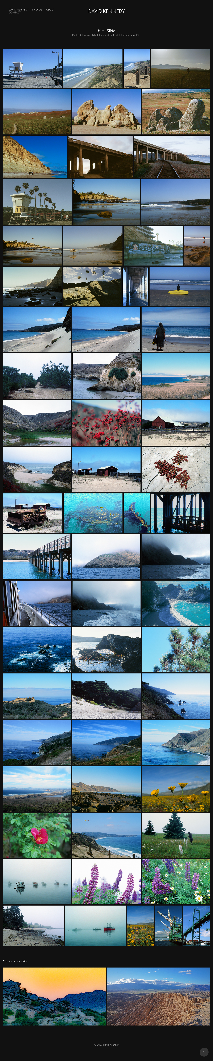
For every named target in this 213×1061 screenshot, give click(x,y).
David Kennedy (19, 9)
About (50, 9)
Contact (15, 12)
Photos (37, 9)
